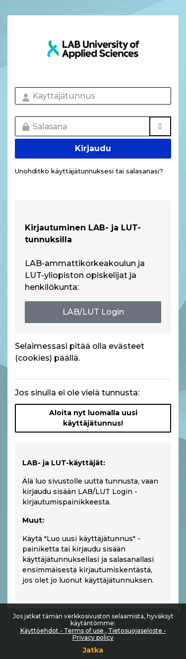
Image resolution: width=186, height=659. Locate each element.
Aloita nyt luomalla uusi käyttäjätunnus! (93, 418)
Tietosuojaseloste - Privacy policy (119, 634)
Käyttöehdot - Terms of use (62, 630)
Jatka (93, 650)
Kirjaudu (93, 148)
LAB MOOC (93, 49)
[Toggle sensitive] (160, 126)
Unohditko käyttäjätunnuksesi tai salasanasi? (89, 171)
